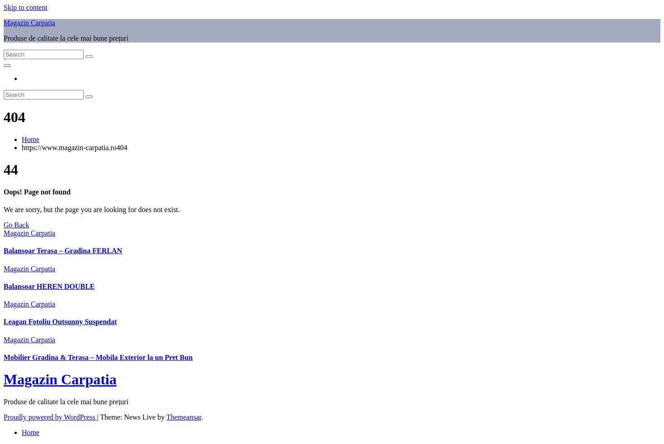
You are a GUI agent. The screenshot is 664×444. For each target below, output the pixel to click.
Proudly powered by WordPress (50, 417)
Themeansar (183, 417)
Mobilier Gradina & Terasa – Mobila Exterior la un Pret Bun (98, 357)
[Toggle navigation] (7, 65)
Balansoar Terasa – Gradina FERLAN (63, 251)
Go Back (16, 225)
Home (30, 139)
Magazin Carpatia (29, 23)
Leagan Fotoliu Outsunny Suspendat (60, 322)
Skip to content (25, 7)
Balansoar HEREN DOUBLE (49, 286)
